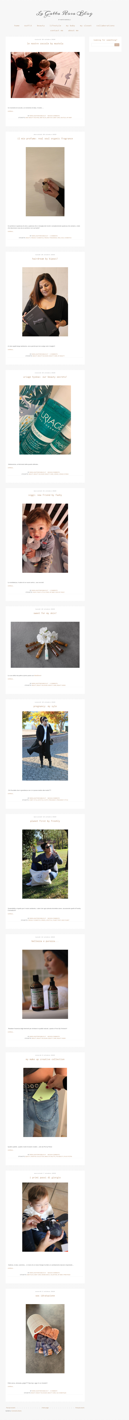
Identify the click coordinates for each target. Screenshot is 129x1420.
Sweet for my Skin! (45, 613)
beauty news (61, 685)
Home (17, 25)
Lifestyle (55, 25)
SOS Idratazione (45, 1295)
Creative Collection (37, 1156)
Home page (45, 1408)
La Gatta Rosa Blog (64, 13)
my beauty (61, 356)
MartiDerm (37, 675)
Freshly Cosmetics (37, 237)
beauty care (53, 356)
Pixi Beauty (59, 1156)
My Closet (86, 25)
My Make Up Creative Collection (45, 1059)
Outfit (28, 25)
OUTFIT (46, 800)
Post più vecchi (79, 1408)
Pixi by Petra (68, 1156)
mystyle (41, 800)
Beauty (41, 25)
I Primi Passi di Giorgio (45, 1177)
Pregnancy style (62, 800)
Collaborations (106, 25)
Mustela (63, 117)
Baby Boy (50, 117)
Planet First (57, 920)
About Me (73, 30)
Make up (47, 1156)
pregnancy (52, 800)
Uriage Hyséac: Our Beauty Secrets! (45, 376)
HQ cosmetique (61, 1393)
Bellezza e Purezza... (45, 941)
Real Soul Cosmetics (64, 237)
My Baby (70, 25)
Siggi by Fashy (60, 592)
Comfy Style (33, 800)
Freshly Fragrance (50, 237)
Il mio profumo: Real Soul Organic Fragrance (45, 138)
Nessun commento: (54, 115)
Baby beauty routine (32, 117)
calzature (53, 1274)
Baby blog (43, 117)
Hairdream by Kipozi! (45, 258)
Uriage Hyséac (64, 474)
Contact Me (56, 30)
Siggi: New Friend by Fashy (45, 495)
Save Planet (65, 920)
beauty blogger (43, 356)
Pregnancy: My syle (45, 706)
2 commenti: (54, 1391)
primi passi (66, 1274)
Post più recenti (10, 1408)
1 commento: (54, 236)
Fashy (34, 592)
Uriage (56, 474)
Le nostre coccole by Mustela (45, 43)
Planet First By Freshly (45, 821)
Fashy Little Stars (43, 592)
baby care (56, 117)
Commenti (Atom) (16, 1411)
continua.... (11, 111)
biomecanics (46, 1274)
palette (52, 1156)
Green (43, 920)
